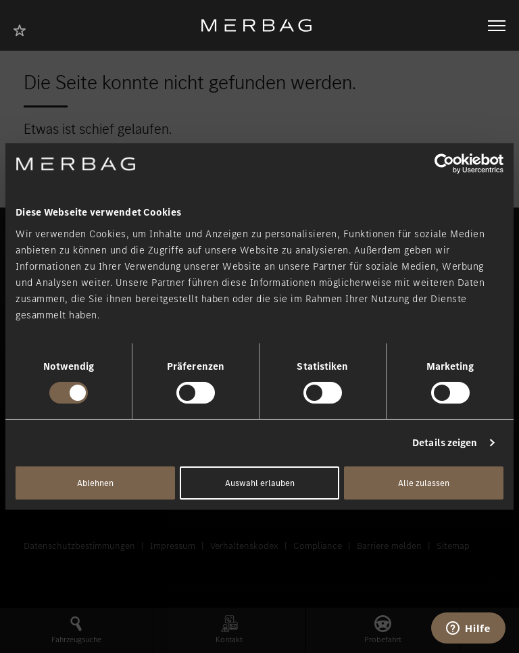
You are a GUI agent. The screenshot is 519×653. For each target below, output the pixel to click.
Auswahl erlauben (260, 483)
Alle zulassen (423, 483)
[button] (76, 630)
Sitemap (453, 545)
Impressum (172, 545)
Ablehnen (95, 483)
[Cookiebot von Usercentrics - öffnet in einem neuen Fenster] (444, 163)
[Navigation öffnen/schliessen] (496, 25)
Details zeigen (444, 443)
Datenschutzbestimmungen (79, 545)
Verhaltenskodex (244, 545)
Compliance (317, 545)
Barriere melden (389, 545)
